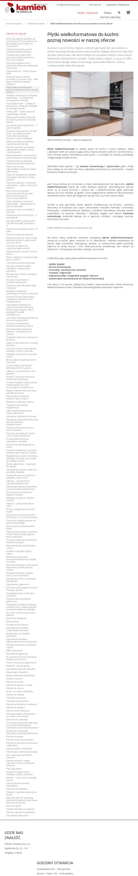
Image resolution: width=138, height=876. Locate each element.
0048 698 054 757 (89, 843)
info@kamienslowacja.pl (88, 851)
